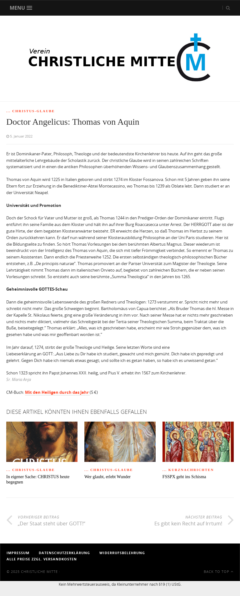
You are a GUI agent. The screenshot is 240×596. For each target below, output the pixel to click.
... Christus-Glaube (30, 111)
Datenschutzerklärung (64, 552)
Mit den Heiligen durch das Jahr (57, 392)
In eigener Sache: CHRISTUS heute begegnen (37, 479)
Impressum (18, 552)
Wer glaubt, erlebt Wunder (107, 476)
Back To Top (218, 571)
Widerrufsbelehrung (122, 552)
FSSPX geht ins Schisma (184, 476)
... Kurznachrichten (188, 470)
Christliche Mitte (39, 571)
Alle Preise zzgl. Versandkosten (42, 559)
